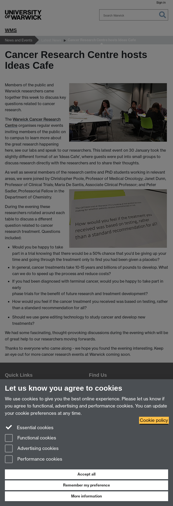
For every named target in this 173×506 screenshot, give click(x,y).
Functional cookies (30, 438)
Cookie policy (154, 420)
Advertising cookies (32, 448)
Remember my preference (86, 485)
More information (86, 496)
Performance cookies (33, 459)
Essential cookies (29, 427)
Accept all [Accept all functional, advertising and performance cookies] (86, 474)
